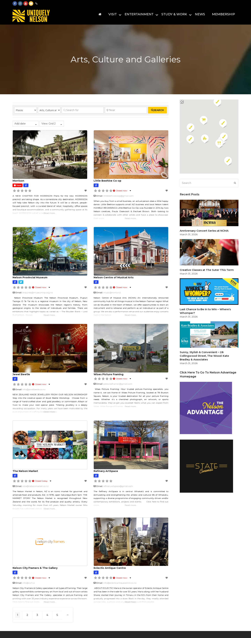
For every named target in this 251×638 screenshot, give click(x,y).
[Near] (126, 110)
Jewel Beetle (21, 374)
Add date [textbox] (20, 123)
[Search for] (83, 110)
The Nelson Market (25, 471)
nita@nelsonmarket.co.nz (35, 486)
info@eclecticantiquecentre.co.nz (119, 583)
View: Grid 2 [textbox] (48, 123)
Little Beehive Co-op (107, 180)
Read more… (50, 213)
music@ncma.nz (112, 292)
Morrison (18, 180)
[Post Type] (25, 110)
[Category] (49, 110)
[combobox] (26, 124)
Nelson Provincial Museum (30, 277)
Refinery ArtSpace (106, 471)
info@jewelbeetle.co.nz (33, 389)
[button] (205, 139)
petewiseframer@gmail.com (117, 384)
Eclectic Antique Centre (110, 568)
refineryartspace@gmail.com (118, 486)
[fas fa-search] (157, 110)
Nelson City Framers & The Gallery (35, 568)
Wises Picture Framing (108, 374)
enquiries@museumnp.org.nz (37, 292)
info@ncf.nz (28, 583)
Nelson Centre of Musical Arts (114, 277)
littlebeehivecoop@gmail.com (118, 195)
